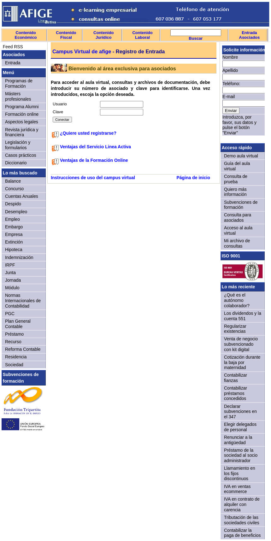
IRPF (10, 265)
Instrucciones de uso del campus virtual (93, 177)
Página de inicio (193, 177)
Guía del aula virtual (237, 166)
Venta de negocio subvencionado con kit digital (241, 344)
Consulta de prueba (235, 179)
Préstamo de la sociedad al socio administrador (240, 455)
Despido (13, 203)
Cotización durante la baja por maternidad (242, 362)
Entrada (13, 62)
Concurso (14, 188)
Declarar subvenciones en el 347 (240, 411)
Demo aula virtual (241, 155)
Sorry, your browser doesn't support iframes (243, 92)
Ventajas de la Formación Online (94, 160)
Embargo (14, 226)
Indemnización (19, 257)
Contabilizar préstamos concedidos (235, 393)
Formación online (21, 114)
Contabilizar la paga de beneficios (242, 533)
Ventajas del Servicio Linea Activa (95, 146)
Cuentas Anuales (21, 196)
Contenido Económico (26, 35)
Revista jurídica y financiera (21, 132)
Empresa (13, 234)
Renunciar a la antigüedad (238, 440)
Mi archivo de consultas (237, 243)
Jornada (13, 280)
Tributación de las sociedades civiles (241, 520)
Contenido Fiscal (66, 35)
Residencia (16, 356)
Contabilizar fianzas (235, 378)
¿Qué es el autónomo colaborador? (237, 300)
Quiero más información (235, 192)
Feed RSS (12, 46)
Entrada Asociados (249, 35)
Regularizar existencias (235, 329)
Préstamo (14, 334)
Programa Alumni (21, 106)
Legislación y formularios (17, 145)
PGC (10, 313)
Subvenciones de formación (240, 205)
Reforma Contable (22, 349)
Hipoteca (13, 249)
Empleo (12, 219)
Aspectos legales (21, 121)
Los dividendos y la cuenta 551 (242, 316)
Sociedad (14, 364)
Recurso (13, 341)
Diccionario (16, 162)
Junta (10, 272)
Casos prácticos (20, 155)
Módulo (12, 287)
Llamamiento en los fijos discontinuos (239, 473)
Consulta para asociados (237, 217)
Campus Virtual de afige (81, 51)
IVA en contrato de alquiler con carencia (242, 504)
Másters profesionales (18, 96)
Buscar (196, 38)
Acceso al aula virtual (238, 230)
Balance (13, 181)
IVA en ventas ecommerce (237, 489)
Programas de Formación (18, 83)
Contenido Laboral (142, 35)
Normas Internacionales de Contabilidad (23, 300)
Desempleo (16, 211)
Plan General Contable (18, 324)
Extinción (14, 241)
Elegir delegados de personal (240, 427)
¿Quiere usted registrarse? (88, 133)
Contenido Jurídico (103, 35)
